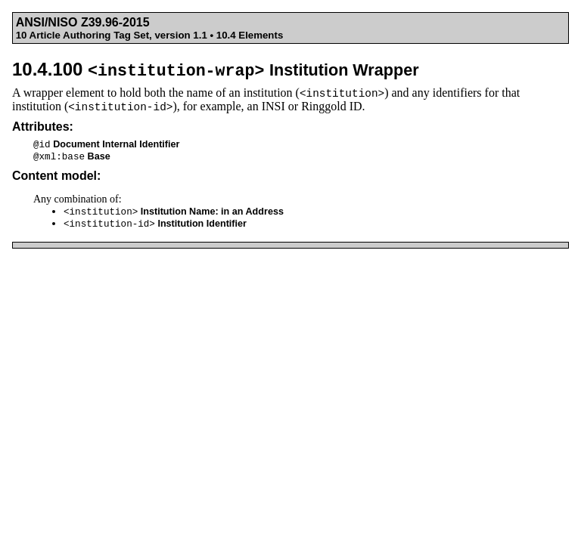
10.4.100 (215, 69)
